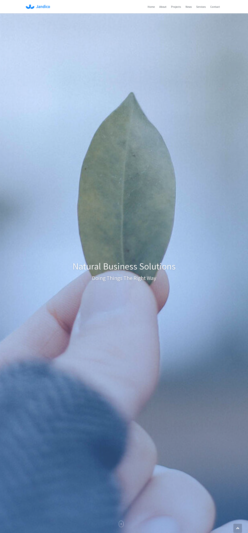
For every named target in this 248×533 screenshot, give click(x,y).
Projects (176, 6)
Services (201, 6)
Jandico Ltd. (38, 7)
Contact (215, 6)
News (188, 6)
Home (151, 6)
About (163, 6)
